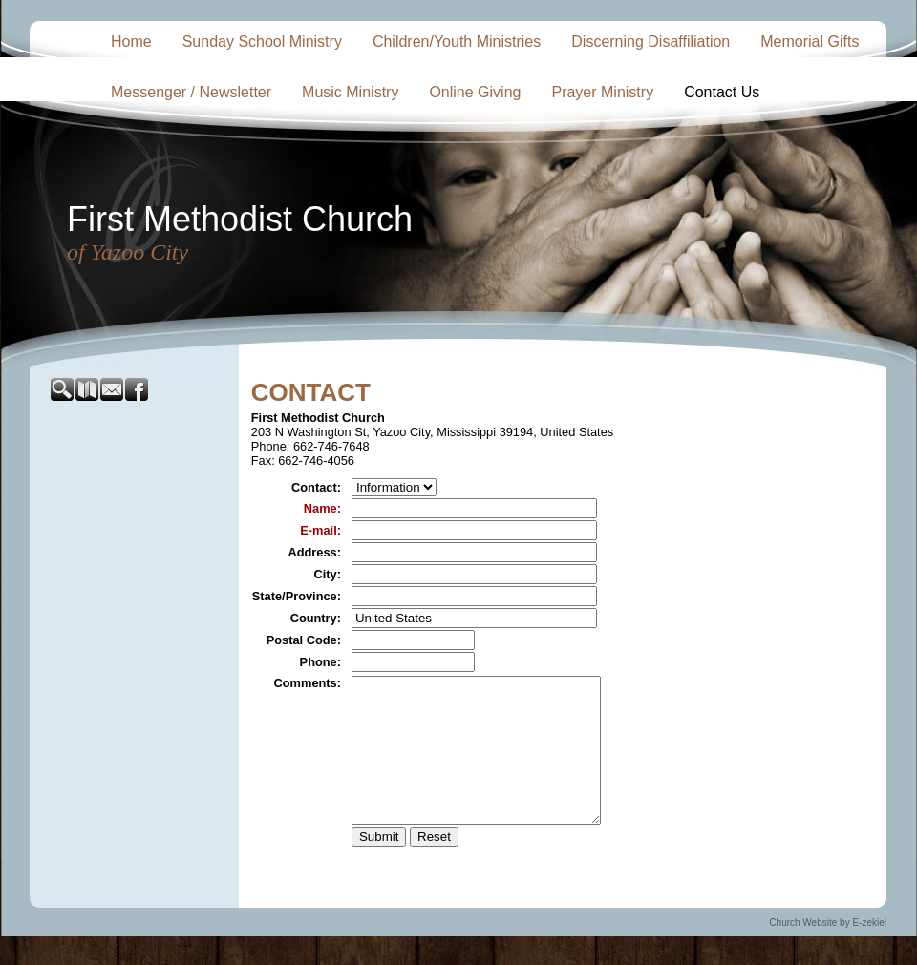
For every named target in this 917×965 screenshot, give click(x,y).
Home (131, 41)
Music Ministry (350, 92)
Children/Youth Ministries (457, 41)
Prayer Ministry (602, 92)
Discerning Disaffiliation (650, 41)
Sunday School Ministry (262, 41)
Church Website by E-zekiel (827, 951)
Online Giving (475, 92)
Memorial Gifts (809, 41)
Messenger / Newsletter (191, 92)
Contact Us (721, 92)
